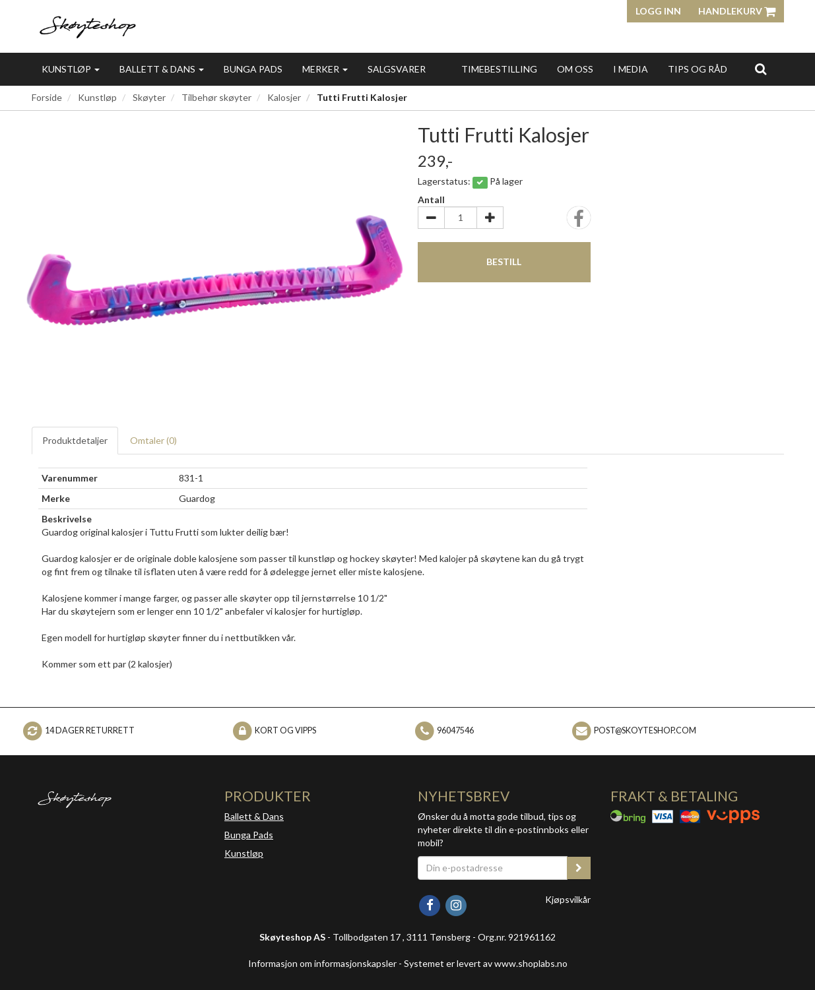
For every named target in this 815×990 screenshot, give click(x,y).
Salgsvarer (397, 69)
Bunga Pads (253, 69)
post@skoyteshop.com (645, 730)
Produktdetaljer (75, 440)
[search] (760, 68)
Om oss (575, 69)
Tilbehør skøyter (216, 97)
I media (630, 69)
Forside (47, 97)
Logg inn (658, 10)
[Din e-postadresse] (493, 868)
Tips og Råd (697, 69)
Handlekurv (736, 10)
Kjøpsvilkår (568, 899)
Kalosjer (284, 97)
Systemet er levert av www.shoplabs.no (486, 963)
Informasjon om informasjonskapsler (322, 963)
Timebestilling (499, 69)
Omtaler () (153, 440)
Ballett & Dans (161, 69)
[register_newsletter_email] (579, 868)
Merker (325, 69)
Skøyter (149, 97)
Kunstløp (71, 69)
